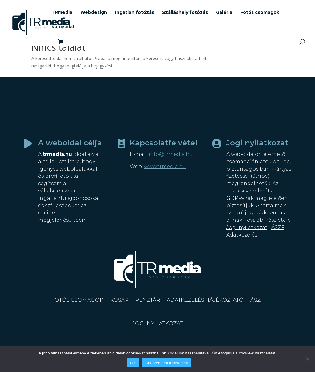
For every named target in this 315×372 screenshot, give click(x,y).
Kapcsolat (63, 27)
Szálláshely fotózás (185, 12)
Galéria (224, 12)
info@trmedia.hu (171, 154)
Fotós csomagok (259, 12)
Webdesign (93, 12)
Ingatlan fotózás (134, 12)
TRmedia (61, 12)
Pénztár (147, 300)
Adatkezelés (241, 235)
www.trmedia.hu (165, 166)
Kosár (119, 300)
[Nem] (307, 359)
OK (133, 363)
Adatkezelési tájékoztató (205, 300)
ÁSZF (277, 227)
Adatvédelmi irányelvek (166, 363)
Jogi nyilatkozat (246, 227)
